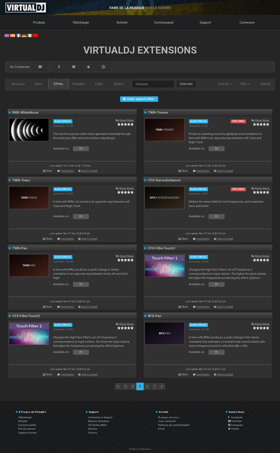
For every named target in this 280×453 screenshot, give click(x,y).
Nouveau (18, 84)
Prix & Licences (26, 428)
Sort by (224, 84)
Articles (92, 428)
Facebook (235, 417)
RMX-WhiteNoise (25, 113)
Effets (58, 84)
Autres (119, 84)
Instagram (235, 425)
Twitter (233, 428)
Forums (92, 432)
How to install (89, 170)
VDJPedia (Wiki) (97, 425)
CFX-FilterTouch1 (161, 248)
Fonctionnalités (27, 425)
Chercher (186, 84)
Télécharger (80, 22)
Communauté (164, 22)
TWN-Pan (19, 248)
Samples (78, 84)
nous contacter (167, 421)
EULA (161, 428)
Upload (265, 84)
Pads (98, 84)
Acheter (122, 22)
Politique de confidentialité (173, 425)
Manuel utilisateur (98, 421)
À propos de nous (168, 417)
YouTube (235, 421)
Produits (39, 22)
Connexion (247, 22)
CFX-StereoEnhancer (164, 180)
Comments (67, 170)
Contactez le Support (100, 417)
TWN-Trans (21, 180)
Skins (38, 84)
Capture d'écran (27, 432)
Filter (245, 84)
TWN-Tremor (158, 113)
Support (205, 22)
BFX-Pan (154, 316)
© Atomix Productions (140, 449)
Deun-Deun (126, 120)
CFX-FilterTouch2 (26, 316)
